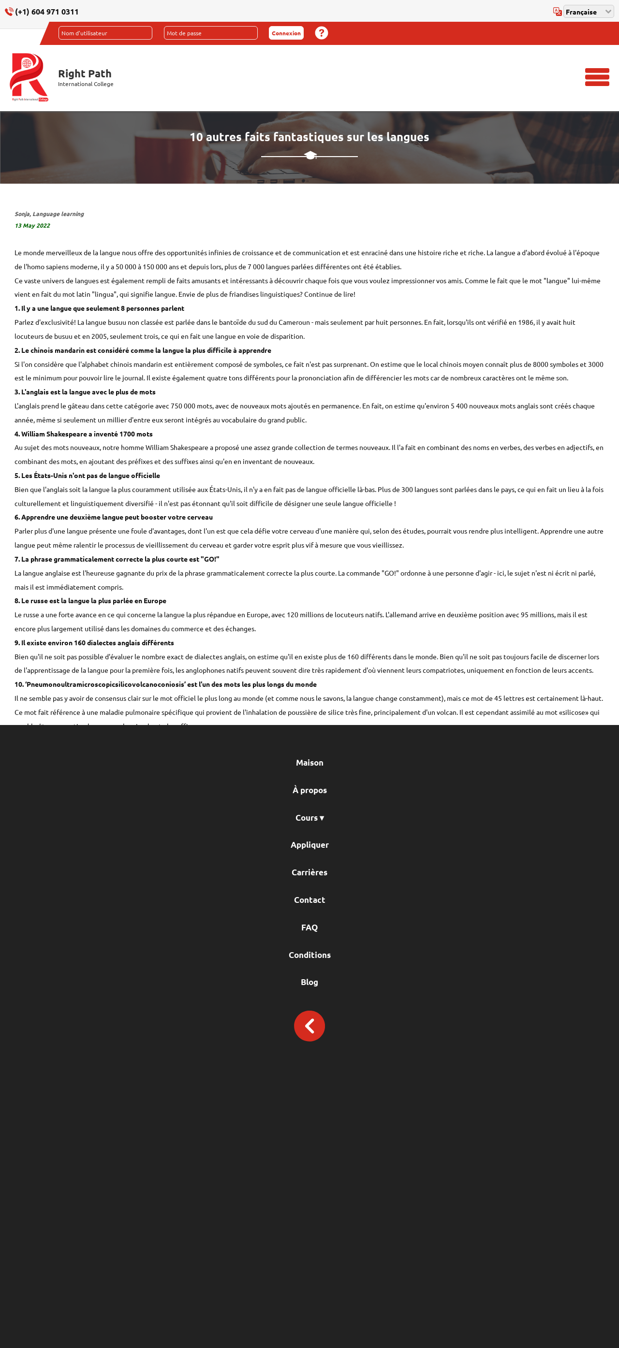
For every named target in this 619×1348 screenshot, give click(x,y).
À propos (310, 790)
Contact (309, 900)
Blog (309, 982)
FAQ (309, 927)
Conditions (310, 955)
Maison (310, 762)
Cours (309, 817)
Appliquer (310, 845)
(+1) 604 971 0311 (47, 11)
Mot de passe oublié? (321, 33)
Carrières (309, 872)
